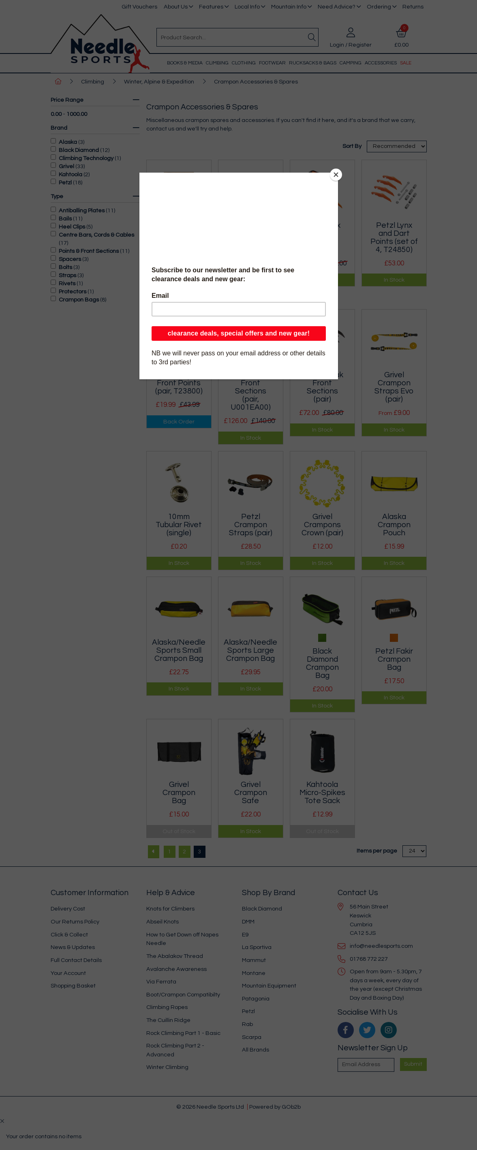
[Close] (336, 175)
